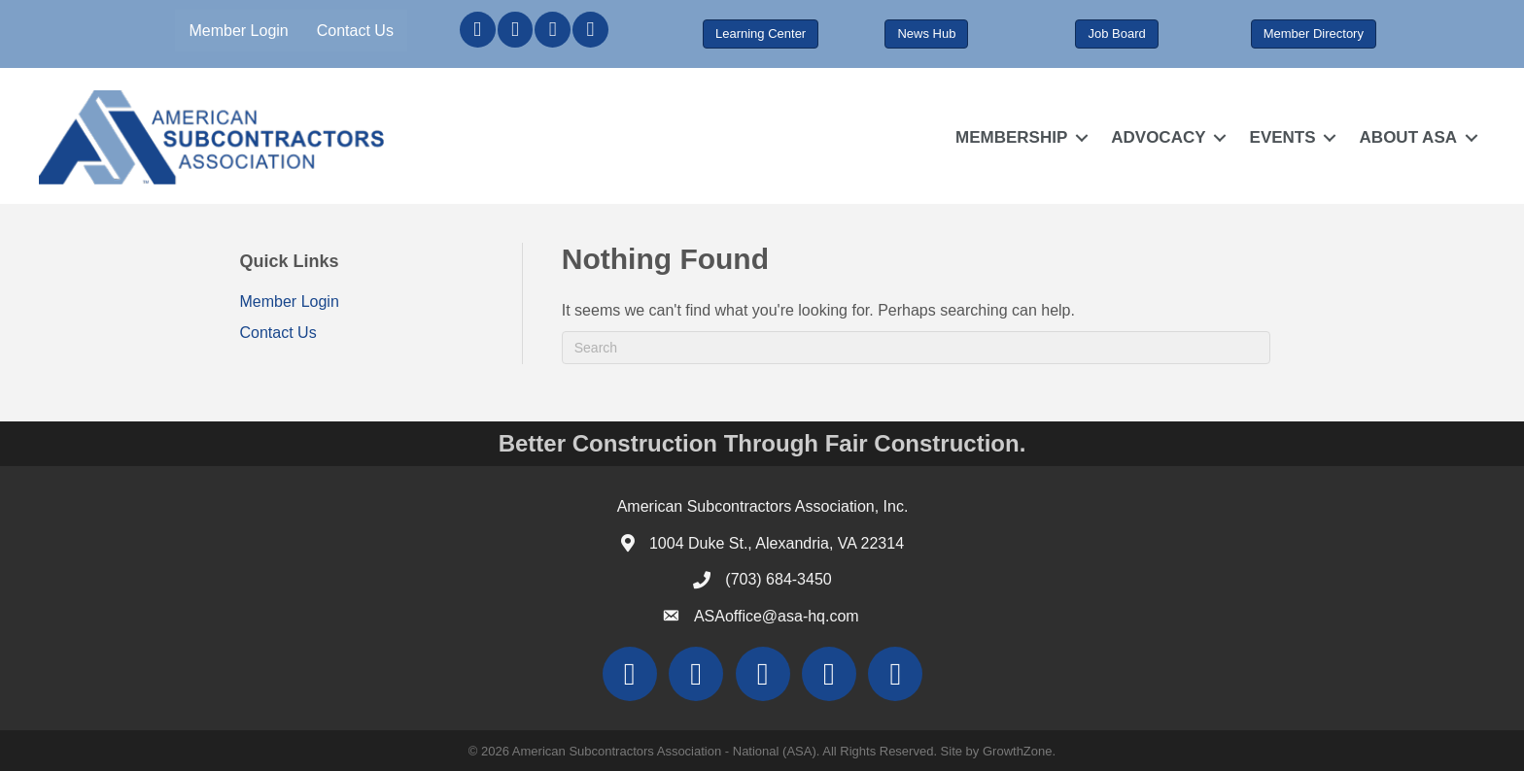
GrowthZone (1018, 751)
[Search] (916, 347)
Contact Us (355, 30)
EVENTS (1283, 137)
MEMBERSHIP (1011, 137)
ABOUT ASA (1408, 137)
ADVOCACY (1158, 137)
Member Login (238, 30)
